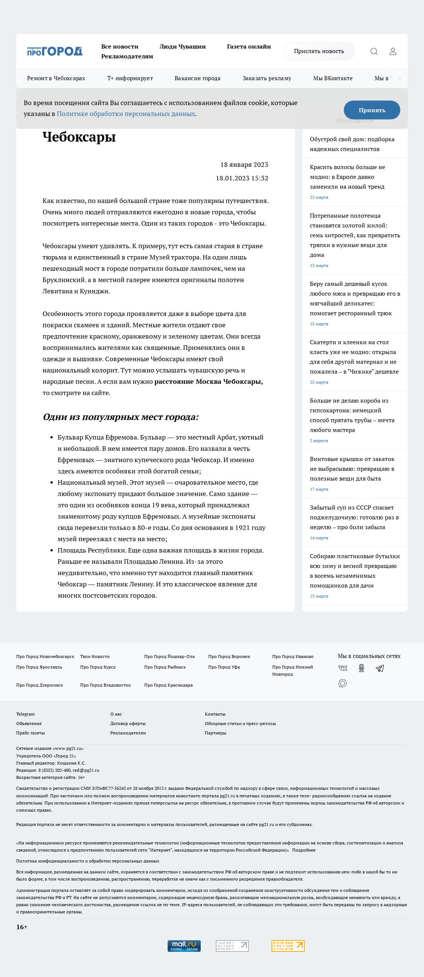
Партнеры (215, 733)
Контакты (215, 714)
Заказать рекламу (267, 78)
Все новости (120, 46)
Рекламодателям (127, 56)
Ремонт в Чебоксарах (56, 78)
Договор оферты (128, 723)
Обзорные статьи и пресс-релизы (240, 723)
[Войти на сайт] (392, 51)
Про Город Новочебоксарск (45, 656)
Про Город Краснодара (168, 685)
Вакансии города (198, 78)
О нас (116, 714)
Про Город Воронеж (229, 656)
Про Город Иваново (293, 656)
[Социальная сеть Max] (342, 683)
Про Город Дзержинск (39, 685)
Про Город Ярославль (39, 667)
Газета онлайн (249, 46)
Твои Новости (95, 656)
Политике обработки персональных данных (126, 113)
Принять (372, 110)
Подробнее (304, 850)
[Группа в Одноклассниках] (361, 668)
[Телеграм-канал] (380, 668)
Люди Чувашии (183, 46)
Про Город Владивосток (105, 685)
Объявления (28, 723)
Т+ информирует (130, 78)
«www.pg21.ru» (68, 748)
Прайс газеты (30, 733)
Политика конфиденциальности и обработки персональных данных (87, 861)
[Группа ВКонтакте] (342, 668)
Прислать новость (319, 51)
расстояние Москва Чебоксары (207, 381)
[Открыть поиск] (373, 51)
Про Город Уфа (224, 667)
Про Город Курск (98, 667)
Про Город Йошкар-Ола (169, 656)
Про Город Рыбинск (165, 667)
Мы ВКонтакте (333, 78)
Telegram (25, 714)
